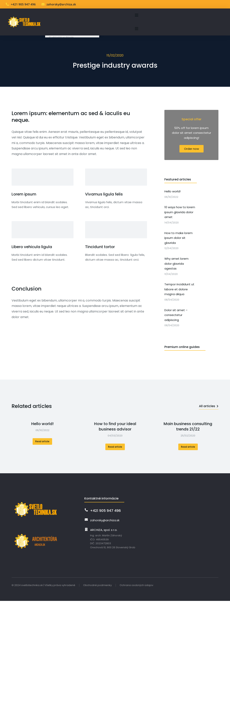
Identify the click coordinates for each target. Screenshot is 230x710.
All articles (208, 402)
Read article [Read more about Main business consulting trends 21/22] (188, 443)
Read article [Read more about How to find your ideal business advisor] (115, 443)
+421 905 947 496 (23, 4)
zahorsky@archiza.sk (61, 4)
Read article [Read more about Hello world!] (42, 437)
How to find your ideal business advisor (115, 422)
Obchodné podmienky (97, 581)
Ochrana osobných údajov (136, 581)
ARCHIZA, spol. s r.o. (103, 526)
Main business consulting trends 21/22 (188, 422)
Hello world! (42, 420)
